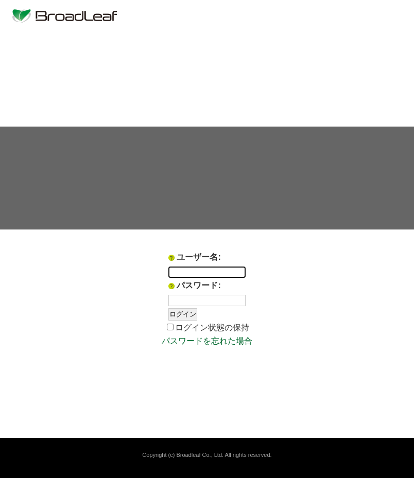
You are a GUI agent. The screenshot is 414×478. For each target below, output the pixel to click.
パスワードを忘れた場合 (207, 341)
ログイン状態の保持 (212, 327)
